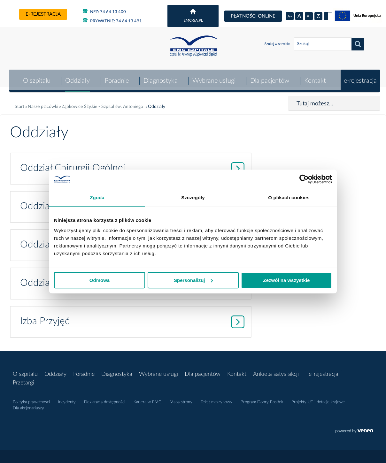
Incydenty (67, 399)
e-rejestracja (43, 14)
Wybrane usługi (213, 78)
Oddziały (77, 78)
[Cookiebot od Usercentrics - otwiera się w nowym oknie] (304, 179)
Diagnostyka (160, 78)
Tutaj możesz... (315, 101)
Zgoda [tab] (97, 197)
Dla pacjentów (269, 78)
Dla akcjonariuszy (28, 405)
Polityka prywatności (31, 399)
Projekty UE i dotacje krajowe (318, 399)
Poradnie (116, 78)
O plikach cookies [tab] (288, 197)
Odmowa (99, 280)
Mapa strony (181, 399)
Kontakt (315, 78)
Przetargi (23, 380)
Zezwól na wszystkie (286, 280)
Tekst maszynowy (216, 399)
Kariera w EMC (147, 399)
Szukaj (357, 44)
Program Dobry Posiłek (262, 399)
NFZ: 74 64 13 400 (104, 11)
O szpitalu (36, 78)
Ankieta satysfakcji (276, 371)
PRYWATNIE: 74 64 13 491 (112, 20)
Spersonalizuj (193, 280)
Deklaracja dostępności (104, 399)
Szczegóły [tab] (193, 197)
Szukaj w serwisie (277, 44)
